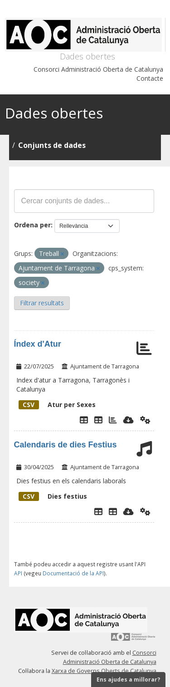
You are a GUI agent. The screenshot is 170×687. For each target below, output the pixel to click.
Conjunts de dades (52, 145)
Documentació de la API (73, 573)
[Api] (145, 420)
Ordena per (32, 225)
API (18, 573)
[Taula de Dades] (98, 420)
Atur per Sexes (57, 404)
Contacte (149, 78)
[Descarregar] (128, 420)
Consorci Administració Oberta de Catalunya (98, 69)
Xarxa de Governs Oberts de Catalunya (104, 671)
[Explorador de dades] (84, 420)
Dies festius (53, 496)
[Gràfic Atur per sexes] (113, 420)
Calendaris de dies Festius (65, 444)
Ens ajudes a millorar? (128, 679)
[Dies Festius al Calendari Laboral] (113, 511)
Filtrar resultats (42, 303)
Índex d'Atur (37, 343)
